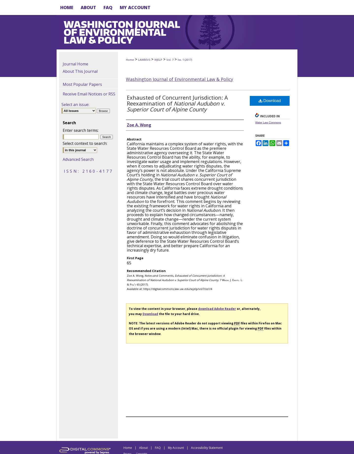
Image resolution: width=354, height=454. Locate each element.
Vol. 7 (170, 59)
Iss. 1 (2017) (185, 59)
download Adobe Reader (217, 309)
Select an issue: (75, 104)
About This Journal (80, 71)
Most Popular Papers (82, 84)
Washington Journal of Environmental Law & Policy (179, 79)
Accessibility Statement (207, 448)
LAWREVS (144, 59)
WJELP (158, 59)
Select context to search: (85, 143)
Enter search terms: (81, 130)
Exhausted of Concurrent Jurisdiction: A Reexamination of (177, 103)
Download (270, 101)
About (143, 448)
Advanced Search (78, 159)
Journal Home (75, 64)
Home (130, 59)
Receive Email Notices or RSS (89, 94)
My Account (176, 448)
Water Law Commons (268, 122)
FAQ (158, 448)
